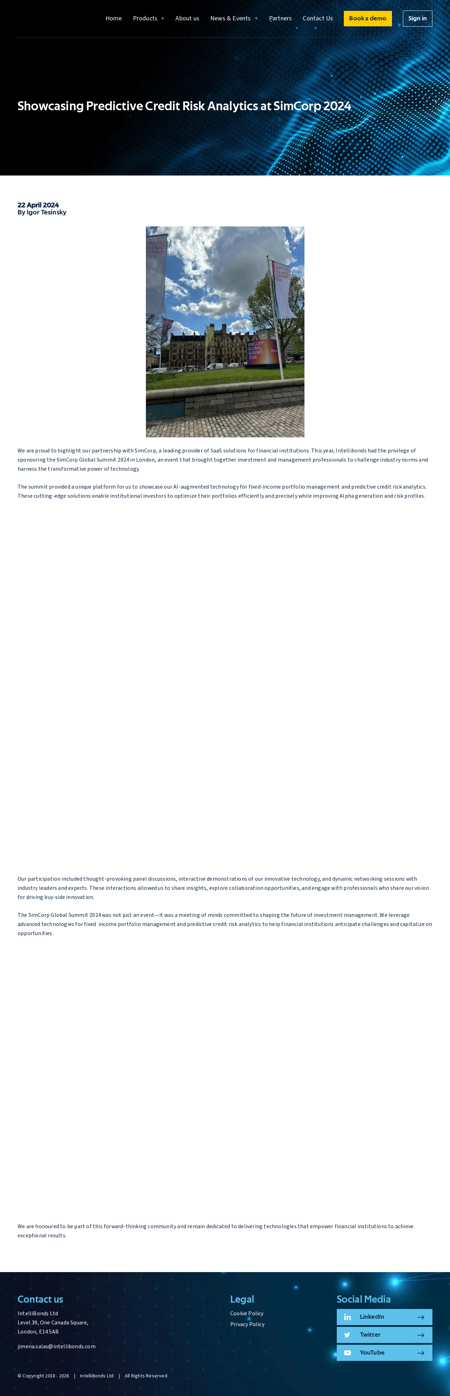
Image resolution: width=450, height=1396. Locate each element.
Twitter (370, 1335)
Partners (280, 18)
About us (187, 18)
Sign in (418, 18)
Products (145, 18)
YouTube (372, 1353)
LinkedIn (372, 1317)
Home (113, 18)
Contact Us (318, 18)
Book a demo (367, 18)
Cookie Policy (247, 1313)
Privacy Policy (247, 1324)
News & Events (230, 18)
